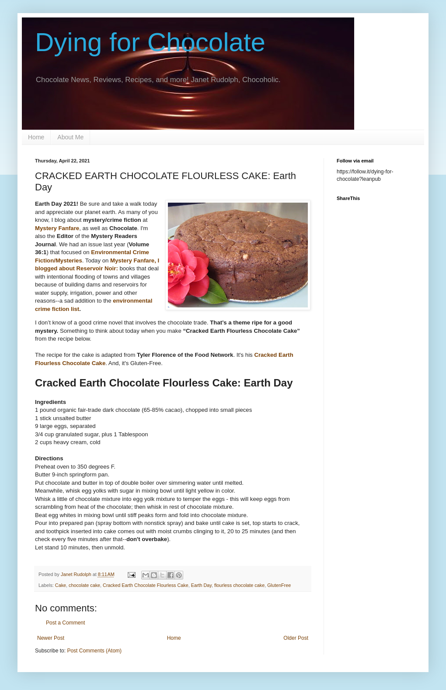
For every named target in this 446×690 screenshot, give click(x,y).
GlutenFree (279, 585)
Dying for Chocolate (150, 42)
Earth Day (201, 585)
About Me (70, 137)
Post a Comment (65, 623)
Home (36, 137)
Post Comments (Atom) (94, 651)
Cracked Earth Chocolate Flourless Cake (145, 585)
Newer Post (50, 638)
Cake (60, 585)
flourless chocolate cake (239, 585)
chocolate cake (84, 585)
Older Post (295, 638)
